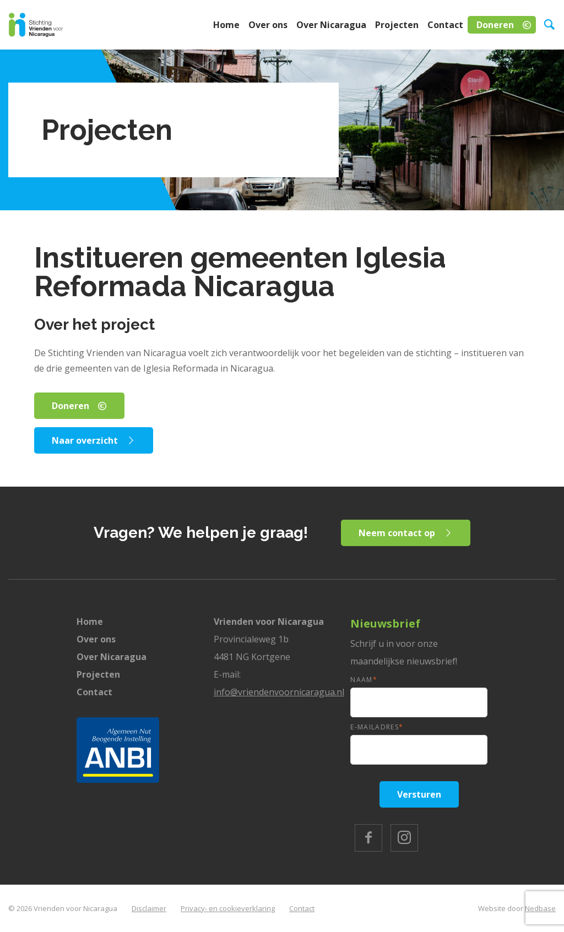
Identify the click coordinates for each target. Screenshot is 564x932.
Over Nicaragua (331, 25)
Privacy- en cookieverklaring (228, 908)
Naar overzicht (85, 440)
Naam (363, 679)
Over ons (268, 25)
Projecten (397, 25)
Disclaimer (149, 908)
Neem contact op (397, 533)
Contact (445, 25)
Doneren (495, 25)
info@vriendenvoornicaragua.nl (279, 692)
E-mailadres (376, 727)
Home (226, 25)
